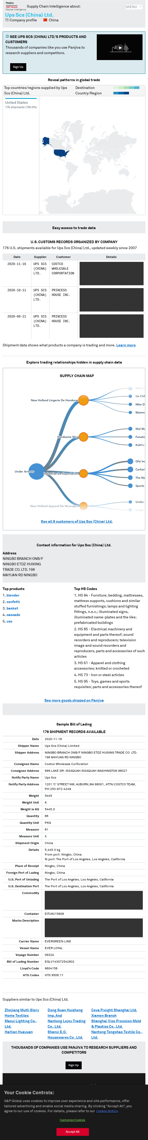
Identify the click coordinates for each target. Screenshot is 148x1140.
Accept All (72, 1135)
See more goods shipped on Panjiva (74, 700)
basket (12, 608)
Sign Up (18, 67)
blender (13, 595)
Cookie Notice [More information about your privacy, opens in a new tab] (107, 1115)
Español (76, 1086)
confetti (13, 602)
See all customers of (77, 521)
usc (9, 621)
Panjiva (16, 6)
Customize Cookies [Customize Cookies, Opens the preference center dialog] (72, 1123)
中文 (93, 1086)
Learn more (126, 345)
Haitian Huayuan (19, 1032)
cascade (13, 615)
